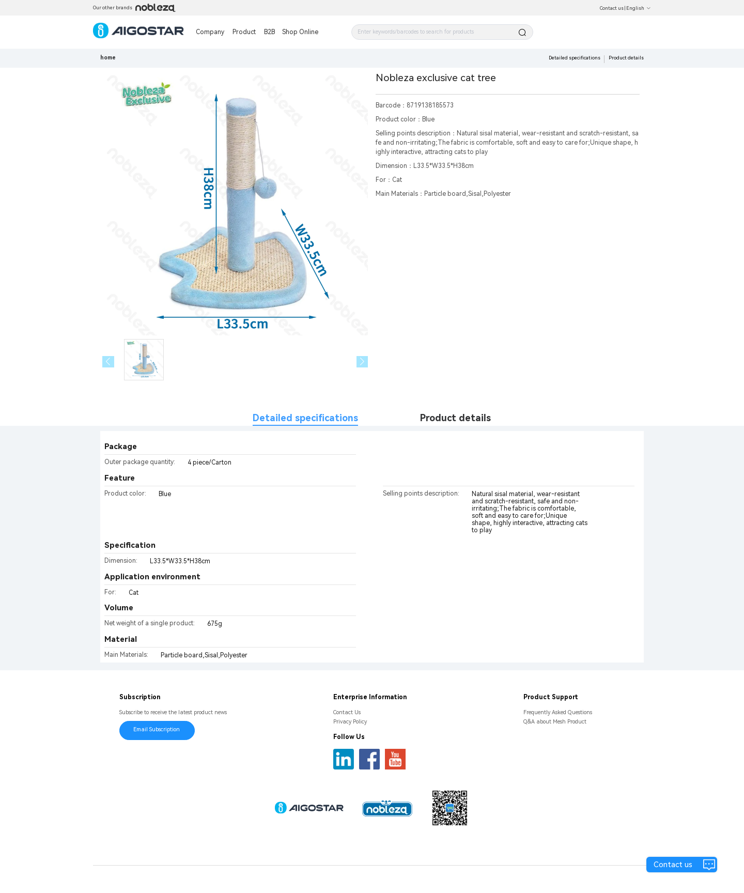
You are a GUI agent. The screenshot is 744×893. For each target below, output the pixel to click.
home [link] (108, 57)
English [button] (638, 8)
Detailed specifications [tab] (305, 417)
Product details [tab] (455, 417)
